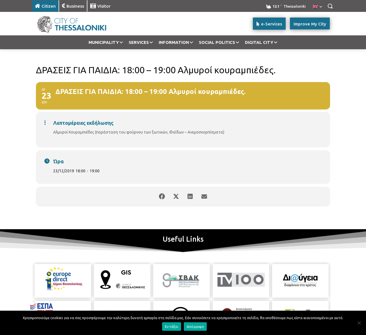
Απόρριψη (195, 326)
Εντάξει (171, 326)
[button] (330, 6)
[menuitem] (317, 7)
